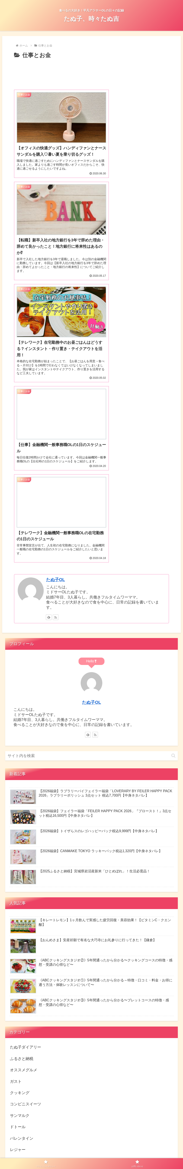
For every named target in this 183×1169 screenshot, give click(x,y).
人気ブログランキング (26, 1044)
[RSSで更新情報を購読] (55, 407)
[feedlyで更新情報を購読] (48, 407)
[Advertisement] (91, 73)
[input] (91, 546)
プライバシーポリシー (80, 1155)
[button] (173, 546)
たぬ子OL (55, 370)
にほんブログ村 (32, 1010)
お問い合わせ (109, 1155)
